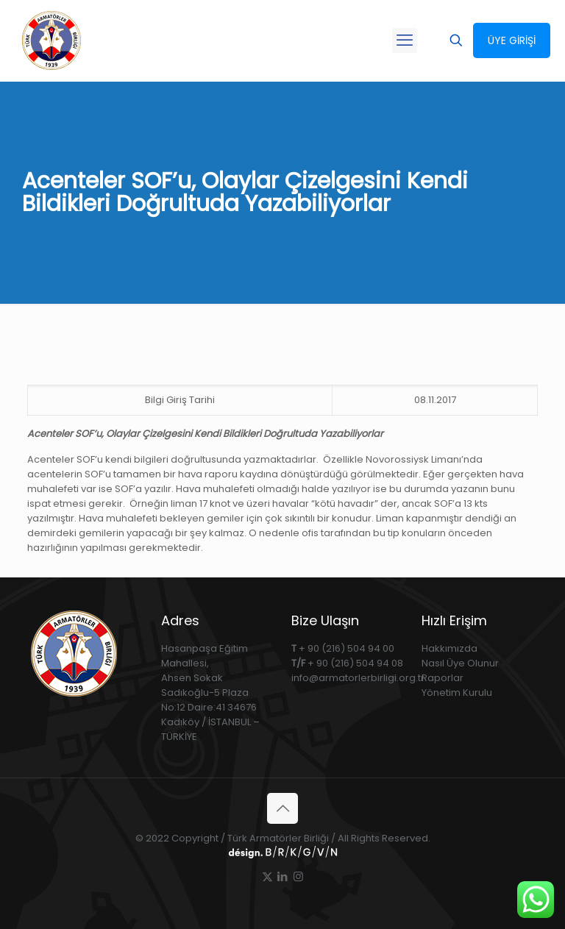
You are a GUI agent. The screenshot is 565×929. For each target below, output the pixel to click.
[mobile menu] (404, 40)
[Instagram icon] (298, 876)
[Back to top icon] (282, 808)
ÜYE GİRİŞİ (512, 40)
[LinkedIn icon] (282, 876)
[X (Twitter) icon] (267, 876)
